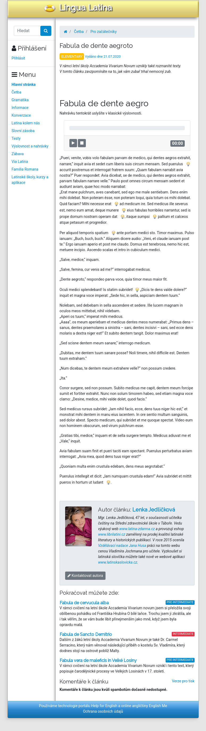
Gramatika (20, 100)
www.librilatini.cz (111, 534)
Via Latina (20, 161)
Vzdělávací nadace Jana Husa (122, 545)
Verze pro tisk (183, 681)
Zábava (18, 154)
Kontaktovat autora (85, 575)
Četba (17, 92)
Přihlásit (18, 58)
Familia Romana (25, 169)
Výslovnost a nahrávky (30, 146)
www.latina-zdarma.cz (137, 529)
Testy (16, 138)
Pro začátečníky (103, 31)
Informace (20, 107)
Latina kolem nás (26, 123)
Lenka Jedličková (153, 509)
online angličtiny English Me (144, 706)
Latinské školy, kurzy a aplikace (30, 180)
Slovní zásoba (23, 131)
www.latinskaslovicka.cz (117, 562)
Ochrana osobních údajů (103, 711)
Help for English (104, 706)
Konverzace (21, 115)
